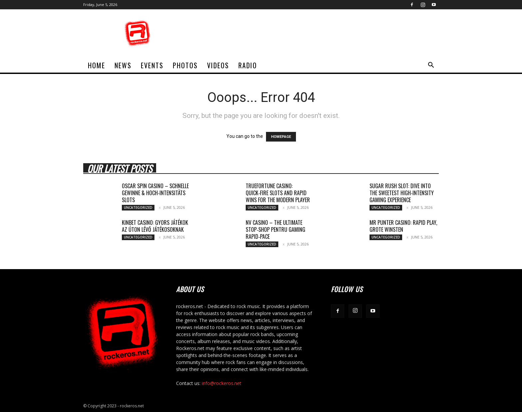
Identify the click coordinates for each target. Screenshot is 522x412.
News (123, 65)
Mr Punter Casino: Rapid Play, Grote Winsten (403, 225)
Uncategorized (138, 207)
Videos (218, 65)
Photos (185, 65)
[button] (431, 66)
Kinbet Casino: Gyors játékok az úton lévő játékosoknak (155, 225)
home (96, 65)
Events (152, 65)
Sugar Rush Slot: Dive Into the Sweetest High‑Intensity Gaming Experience (402, 193)
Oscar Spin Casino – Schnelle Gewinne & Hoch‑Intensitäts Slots (155, 193)
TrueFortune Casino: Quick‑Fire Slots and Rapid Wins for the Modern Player (278, 193)
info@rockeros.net (221, 383)
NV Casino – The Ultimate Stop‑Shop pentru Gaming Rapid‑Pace (275, 229)
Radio (247, 65)
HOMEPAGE (281, 137)
